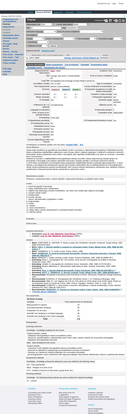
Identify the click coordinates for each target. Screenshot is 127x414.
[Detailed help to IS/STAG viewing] (123, 20)
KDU (53, 71)
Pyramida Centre (34, 395)
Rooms (6, 49)
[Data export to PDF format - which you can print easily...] (105, 20)
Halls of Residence (35, 397)
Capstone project (10, 60)
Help (5, 74)
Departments (8, 27)
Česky (121, 4)
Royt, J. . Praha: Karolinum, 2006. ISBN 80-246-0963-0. (78, 270)
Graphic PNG (72, 145)
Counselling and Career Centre (39, 393)
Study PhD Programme (67, 401)
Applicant (58, 12)
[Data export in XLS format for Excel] (110, 20)
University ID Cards (95, 395)
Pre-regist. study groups (10, 45)
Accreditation (31, 35)
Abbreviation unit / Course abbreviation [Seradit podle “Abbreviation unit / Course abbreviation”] (47, 55)
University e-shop (34, 401)
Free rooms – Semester (13, 54)
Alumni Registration (95, 409)
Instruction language (34, 32)
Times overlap (9, 63)
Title (28, 28)
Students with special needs (98, 397)
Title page (7, 69)
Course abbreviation (64, 24)
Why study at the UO (67, 393)
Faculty (29, 39)
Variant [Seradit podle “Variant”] (105, 55)
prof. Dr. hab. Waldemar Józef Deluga (59, 234)
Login (114, 4)
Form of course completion (68, 32)
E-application (64, 395)
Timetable (85, 65)
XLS (81, 145)
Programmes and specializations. (10, 20)
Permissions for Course (54, 67)
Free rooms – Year (11, 57)
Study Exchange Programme (70, 399)
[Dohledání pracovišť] (53, 24)
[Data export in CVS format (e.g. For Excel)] (115, 20)
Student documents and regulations (101, 399)
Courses (6, 24)
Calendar (7, 71)
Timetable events (10, 38)
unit (33, 24)
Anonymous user (104, 4)
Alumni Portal (93, 411)
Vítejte (30, 12)
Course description (35, 65)
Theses (6, 41)
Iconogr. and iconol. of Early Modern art (81, 58)
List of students (72, 65)
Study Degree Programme (69, 397)
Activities (31, 219)
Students (6, 32)
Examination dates (11, 35)
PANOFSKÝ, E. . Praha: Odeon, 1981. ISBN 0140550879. (83, 290)
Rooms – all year (10, 52)
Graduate (69, 12)
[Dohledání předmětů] (88, 24)
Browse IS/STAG (44, 12)
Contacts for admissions (68, 405)
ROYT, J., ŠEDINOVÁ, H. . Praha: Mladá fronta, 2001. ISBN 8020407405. (80, 273)
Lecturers (7, 30)
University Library (34, 399)
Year (64, 28)
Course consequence (54, 39)
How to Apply (64, 403)
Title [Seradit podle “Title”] (68, 55)
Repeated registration (103, 97)
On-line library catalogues (45, 292)
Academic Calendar (95, 393)
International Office (35, 403)
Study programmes (54, 65)
